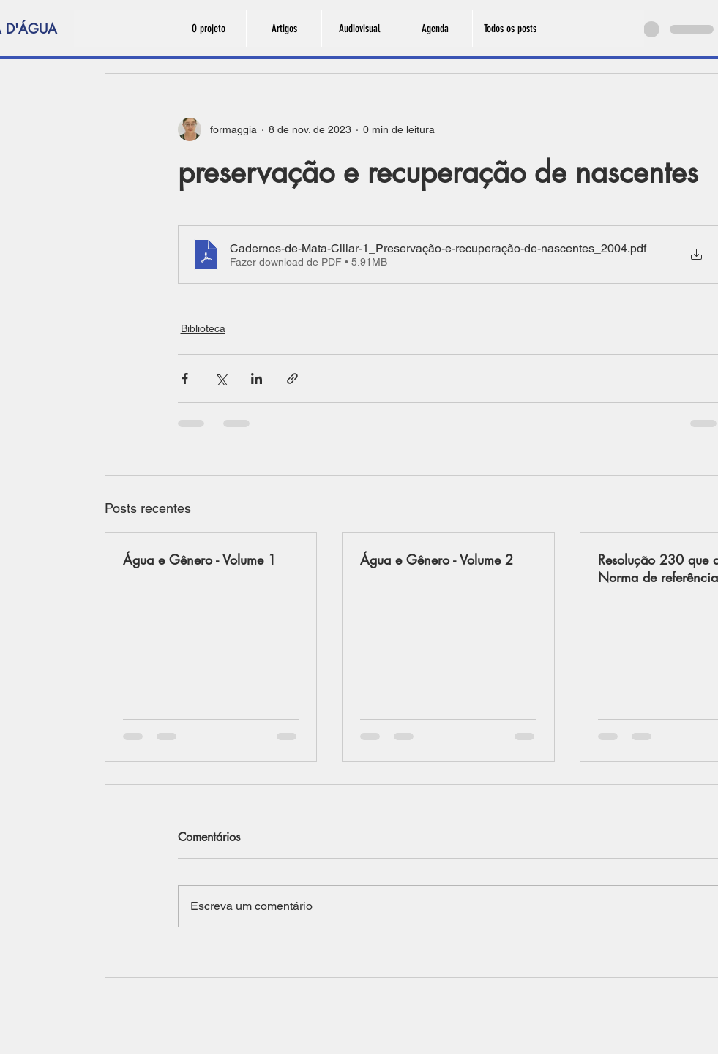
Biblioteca (203, 328)
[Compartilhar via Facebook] (185, 378)
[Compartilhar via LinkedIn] (256, 378)
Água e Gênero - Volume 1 (199, 559)
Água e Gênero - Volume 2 (436, 559)
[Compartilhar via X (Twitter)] (221, 378)
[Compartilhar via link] (292, 378)
